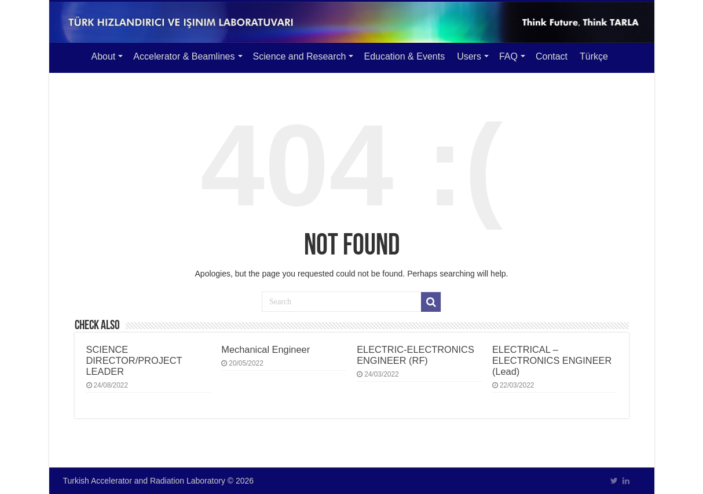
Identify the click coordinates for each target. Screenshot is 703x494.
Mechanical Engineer (265, 349)
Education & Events (404, 56)
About (103, 56)
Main (70, 55)
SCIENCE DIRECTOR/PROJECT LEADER (134, 360)
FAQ (508, 56)
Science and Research (299, 56)
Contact (551, 56)
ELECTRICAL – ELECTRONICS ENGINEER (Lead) (552, 360)
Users (469, 56)
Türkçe (594, 56)
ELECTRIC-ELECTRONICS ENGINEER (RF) (415, 355)
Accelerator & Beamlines (184, 56)
